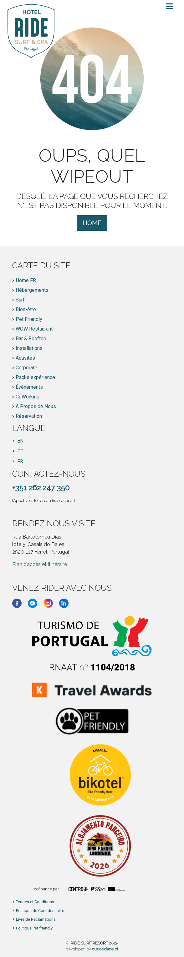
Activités (25, 358)
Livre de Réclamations (36, 920)
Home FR (26, 280)
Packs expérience (35, 377)
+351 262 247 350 (40, 487)
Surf (20, 299)
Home (92, 223)
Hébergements (32, 290)
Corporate (26, 367)
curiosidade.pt (105, 949)
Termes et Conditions (35, 902)
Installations (29, 348)
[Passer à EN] (18, 441)
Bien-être (26, 309)
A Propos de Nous (36, 406)
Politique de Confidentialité (40, 911)
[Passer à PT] (18, 451)
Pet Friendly (29, 319)
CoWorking (27, 396)
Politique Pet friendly (34, 928)
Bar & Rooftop (31, 338)
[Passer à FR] (18, 461)
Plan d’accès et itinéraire (39, 564)
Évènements (29, 387)
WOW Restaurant (34, 329)
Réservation (29, 416)
